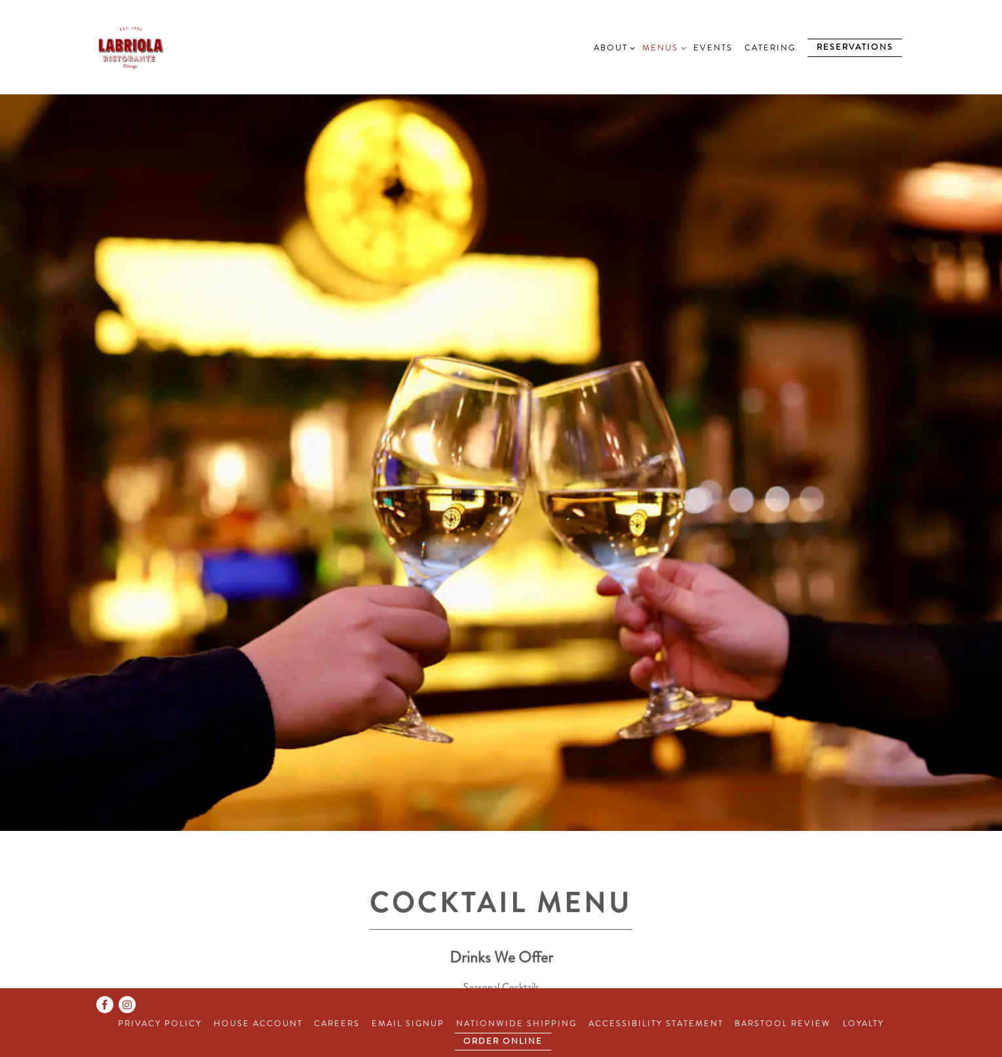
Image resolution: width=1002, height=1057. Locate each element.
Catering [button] (770, 48)
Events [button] (713, 48)
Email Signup (408, 1023)
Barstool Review (783, 1023)
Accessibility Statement (655, 1023)
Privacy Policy (160, 1023)
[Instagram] (127, 1004)
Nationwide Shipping (516, 1023)
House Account (258, 1023)
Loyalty (863, 1023)
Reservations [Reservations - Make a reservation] (855, 47)
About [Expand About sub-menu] (612, 47)
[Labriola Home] (161, 46)
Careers (337, 1023)
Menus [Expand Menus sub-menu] (662, 47)
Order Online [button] (503, 1041)
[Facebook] (104, 1004)
